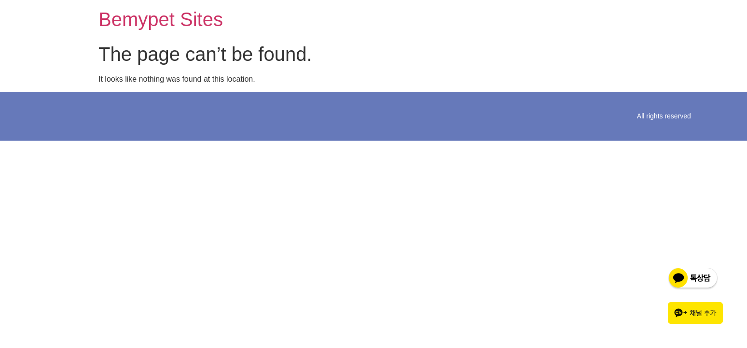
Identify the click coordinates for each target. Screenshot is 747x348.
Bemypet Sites (160, 19)
